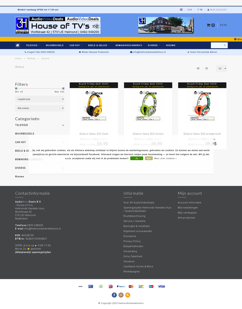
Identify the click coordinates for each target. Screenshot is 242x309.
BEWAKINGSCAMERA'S (129, 45)
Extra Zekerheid (133, 256)
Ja (136, 158)
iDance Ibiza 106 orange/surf (202, 133)
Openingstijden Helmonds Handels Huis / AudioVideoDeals (147, 209)
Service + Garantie (135, 221)
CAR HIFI (74, 45)
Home (18, 58)
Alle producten (186, 217)
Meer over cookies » (165, 158)
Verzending (130, 251)
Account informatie (189, 202)
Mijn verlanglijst (187, 212)
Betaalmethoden (133, 246)
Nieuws (170, 45)
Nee (149, 158)
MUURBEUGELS (55, 45)
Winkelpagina (132, 271)
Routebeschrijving (134, 216)
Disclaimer (130, 236)
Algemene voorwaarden (138, 231)
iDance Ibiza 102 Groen (148, 133)
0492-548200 (35, 225)
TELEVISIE (31, 45)
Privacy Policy (132, 241)
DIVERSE (153, 45)
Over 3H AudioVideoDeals (139, 202)
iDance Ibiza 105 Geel (93, 133)
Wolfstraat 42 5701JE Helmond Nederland (25, 215)
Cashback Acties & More (138, 266)
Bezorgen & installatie (137, 226)
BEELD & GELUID (97, 45)
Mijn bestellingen (188, 207)
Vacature (129, 261)
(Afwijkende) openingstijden (33, 252)
